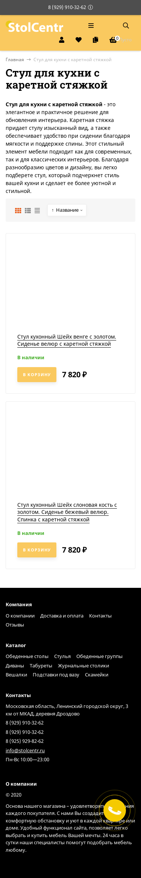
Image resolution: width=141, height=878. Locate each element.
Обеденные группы (99, 656)
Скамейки (96, 674)
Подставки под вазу (56, 674)
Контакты (100, 615)
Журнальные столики (83, 665)
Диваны (15, 665)
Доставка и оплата (61, 615)
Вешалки (16, 674)
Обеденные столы (27, 656)
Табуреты (41, 665)
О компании (20, 615)
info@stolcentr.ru (25, 750)
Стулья (62, 656)
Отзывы (15, 624)
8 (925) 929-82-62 (25, 741)
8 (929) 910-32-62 (67, 7)
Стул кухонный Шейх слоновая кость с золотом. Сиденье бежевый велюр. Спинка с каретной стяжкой (67, 512)
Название (65, 210)
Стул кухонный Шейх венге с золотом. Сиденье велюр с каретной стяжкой (66, 340)
